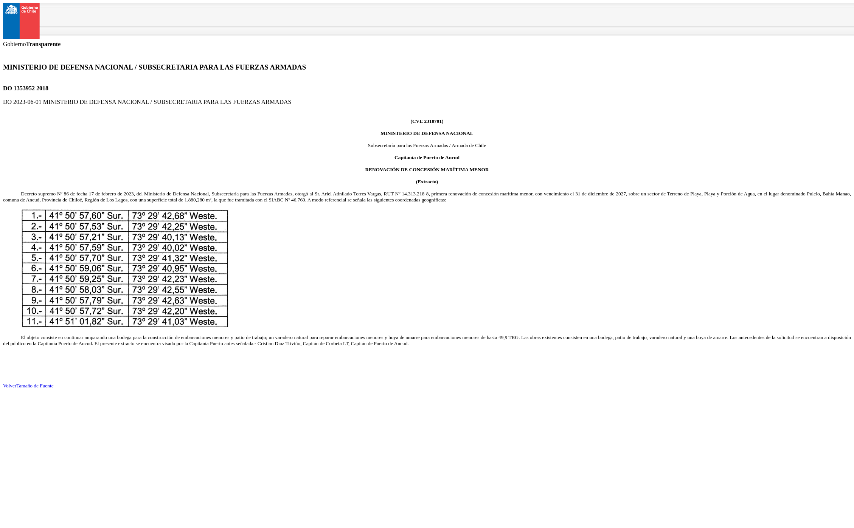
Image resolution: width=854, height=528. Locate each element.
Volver (9, 386)
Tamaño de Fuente (34, 386)
